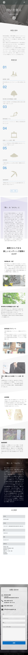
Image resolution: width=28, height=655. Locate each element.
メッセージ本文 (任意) (14, 633)
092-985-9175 (8, 601)
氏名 (14, 615)
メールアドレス (14, 619)
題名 (14, 623)
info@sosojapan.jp (10, 609)
